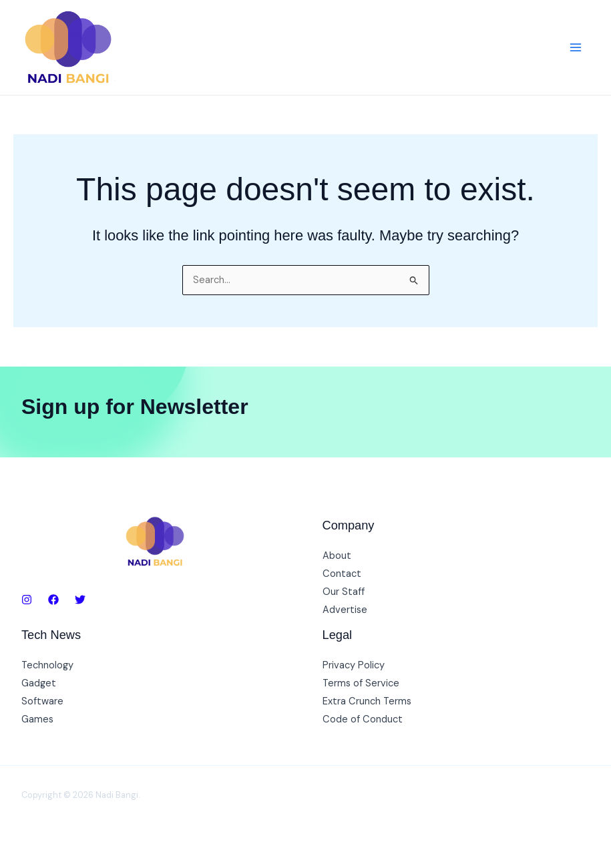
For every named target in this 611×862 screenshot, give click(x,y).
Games (37, 719)
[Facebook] (53, 599)
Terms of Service (361, 683)
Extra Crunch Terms (367, 701)
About (337, 556)
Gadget (38, 683)
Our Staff (344, 592)
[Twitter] (80, 599)
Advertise (345, 610)
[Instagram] (26, 599)
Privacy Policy (354, 665)
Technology (47, 665)
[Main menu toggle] (576, 47)
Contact (342, 574)
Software (42, 701)
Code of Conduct (363, 719)
